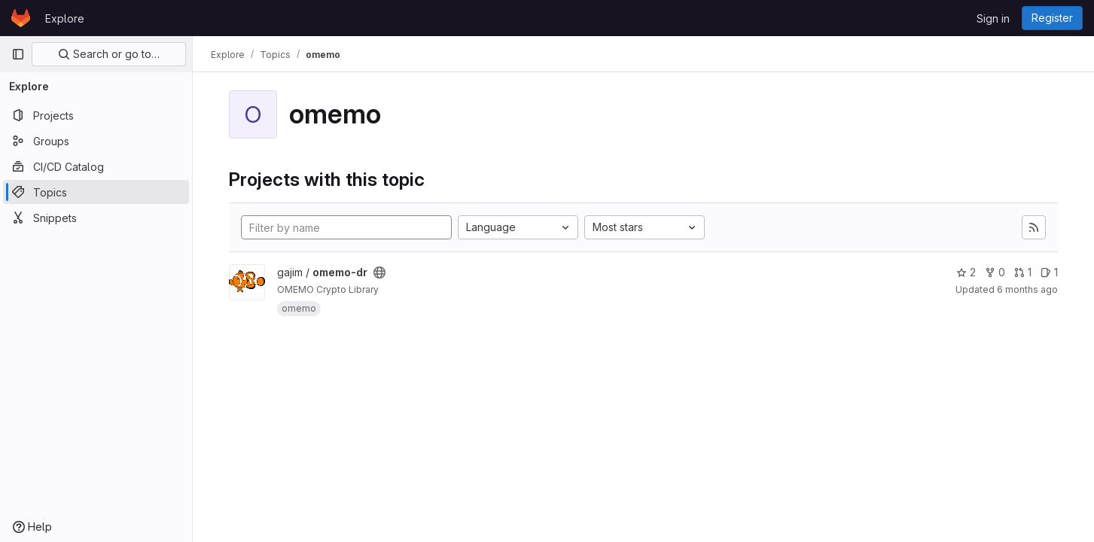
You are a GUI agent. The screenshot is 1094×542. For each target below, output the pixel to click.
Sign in (993, 18)
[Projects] (96, 115)
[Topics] (96, 192)
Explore (64, 18)
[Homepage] (20, 18)
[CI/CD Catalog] (96, 166)
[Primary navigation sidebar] (18, 54)
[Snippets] (96, 218)
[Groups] (96, 141)
